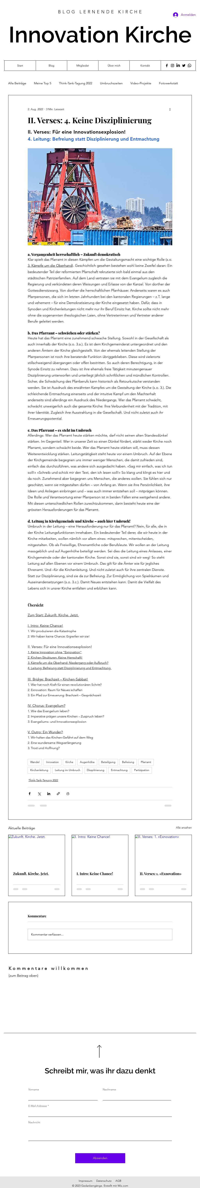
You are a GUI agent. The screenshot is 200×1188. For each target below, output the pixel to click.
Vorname (33, 1089)
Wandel (34, 762)
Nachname (109, 1089)
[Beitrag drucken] (68, 793)
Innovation (52, 762)
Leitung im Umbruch (67, 770)
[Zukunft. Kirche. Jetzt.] (36, 851)
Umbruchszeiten (111, 83)
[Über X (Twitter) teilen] (39, 793)
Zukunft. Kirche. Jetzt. (31, 873)
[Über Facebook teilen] (29, 793)
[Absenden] (100, 1158)
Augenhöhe (87, 762)
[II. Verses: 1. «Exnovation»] (163, 851)
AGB (118, 1181)
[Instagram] (172, 65)
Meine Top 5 (42, 83)
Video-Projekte (140, 83)
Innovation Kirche (100, 35)
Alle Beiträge (17, 83)
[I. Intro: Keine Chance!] (100, 851)
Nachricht (34, 1122)
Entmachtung (119, 770)
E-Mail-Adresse (37, 1105)
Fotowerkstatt (168, 83)
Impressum (85, 1181)
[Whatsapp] (189, 65)
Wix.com (123, 1185)
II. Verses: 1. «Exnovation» (160, 873)
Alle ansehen (184, 827)
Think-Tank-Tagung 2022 (75, 83)
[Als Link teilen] (58, 793)
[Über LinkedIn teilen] (49, 793)
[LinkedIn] (178, 65)
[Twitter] (184, 65)
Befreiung (128, 762)
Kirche (69, 762)
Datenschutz (104, 1181)
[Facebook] (167, 65)
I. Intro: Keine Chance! (95, 873)
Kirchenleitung (39, 770)
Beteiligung (108, 762)
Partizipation (141, 770)
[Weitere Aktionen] (170, 109)
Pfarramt (146, 762)
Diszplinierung (95, 770)
